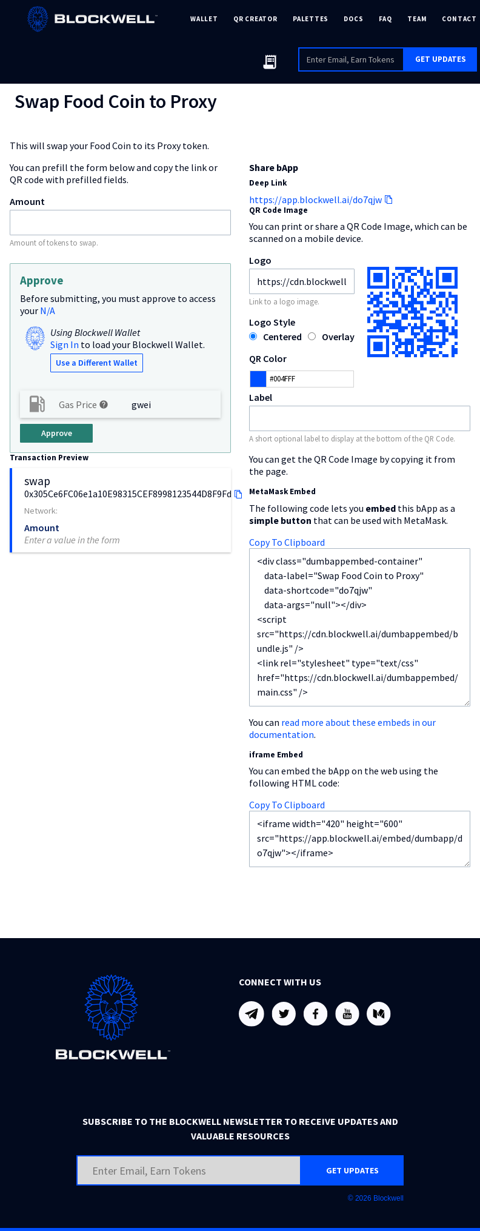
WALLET (204, 19)
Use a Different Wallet (97, 362)
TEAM (417, 19)
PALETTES (310, 19)
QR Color (268, 358)
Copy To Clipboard (287, 542)
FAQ (385, 19)
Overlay (338, 336)
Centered (282, 336)
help (103, 404)
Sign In (64, 344)
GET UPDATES (440, 59)
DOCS (353, 19)
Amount (27, 201)
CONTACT (459, 19)
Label (260, 397)
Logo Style (272, 322)
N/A (47, 310)
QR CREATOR (255, 19)
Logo (260, 260)
